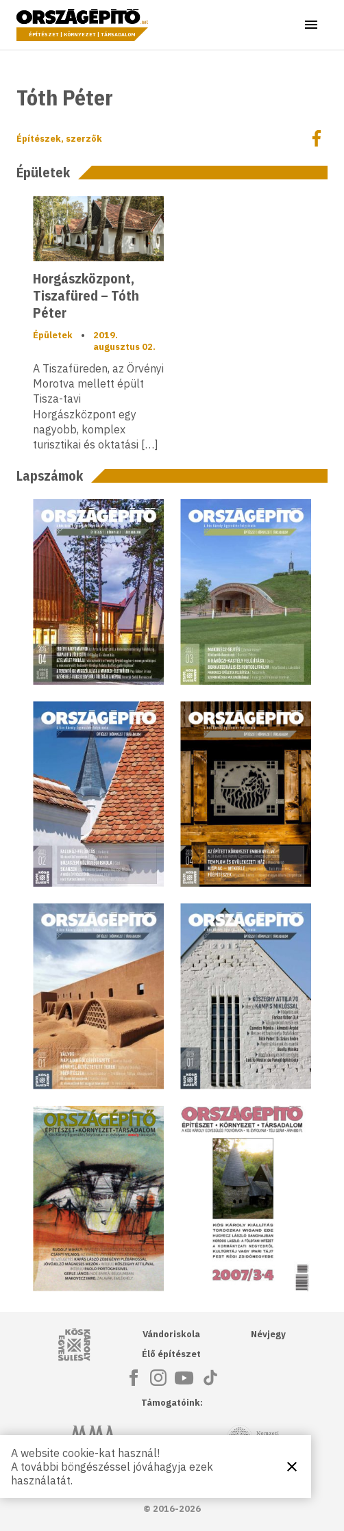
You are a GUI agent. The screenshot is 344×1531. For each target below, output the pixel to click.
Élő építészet (171, 1354)
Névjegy (268, 1334)
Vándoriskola (171, 1334)
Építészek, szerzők (59, 138)
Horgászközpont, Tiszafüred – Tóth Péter (86, 295)
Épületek (53, 335)
